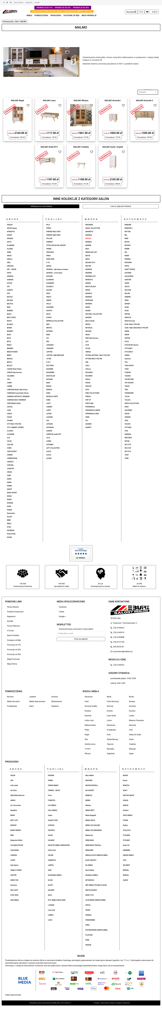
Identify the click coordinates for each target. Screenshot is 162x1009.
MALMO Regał (17, 100)
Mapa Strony (12, 664)
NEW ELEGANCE (91, 890)
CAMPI (9, 383)
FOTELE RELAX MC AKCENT (56, 245)
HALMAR (51, 840)
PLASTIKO (89, 935)
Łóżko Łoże (89, 720)
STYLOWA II (129, 352)
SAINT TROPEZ (130, 269)
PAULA (87, 379)
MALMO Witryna (81, 100)
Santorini (128, 359)
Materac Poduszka (136, 720)
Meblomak (89, 835)
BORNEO (10, 331)
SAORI (127, 283)
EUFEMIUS (10, 530)
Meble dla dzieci (13, 701)
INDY (48, 324)
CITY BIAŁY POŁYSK (14, 424)
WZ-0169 (128, 448)
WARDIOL (128, 434)
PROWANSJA (90, 407)
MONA (87, 290)
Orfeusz (88, 369)
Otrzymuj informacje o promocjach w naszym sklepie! (76, 629)
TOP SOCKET (129, 383)
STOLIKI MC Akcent (131, 345)
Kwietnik (88, 716)
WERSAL (126, 870)
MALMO (88, 238)
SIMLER (125, 805)
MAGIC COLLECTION (92, 228)
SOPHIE (127, 338)
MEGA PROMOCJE (89, 15)
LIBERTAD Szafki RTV (53, 434)
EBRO (9, 520)
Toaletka (132, 744)
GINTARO (49, 276)
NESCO (87, 324)
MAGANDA (89, 225)
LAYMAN (51, 905)
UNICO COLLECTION (132, 403)
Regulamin (29, 2)
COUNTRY (10, 468)
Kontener (132, 706)
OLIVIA (87, 348)
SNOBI (127, 331)
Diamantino (11, 513)
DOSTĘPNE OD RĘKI (72, 15)
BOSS (9, 335)
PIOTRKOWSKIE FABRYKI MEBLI (96, 930)
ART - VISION (11, 269)
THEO (127, 369)
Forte (50, 795)
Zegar (131, 753)
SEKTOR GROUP (128, 795)
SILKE (127, 310)
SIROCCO (128, 317)
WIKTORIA (128, 438)
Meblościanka (90, 725)
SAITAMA (128, 273)
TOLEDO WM (129, 379)
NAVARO (88, 317)
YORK (127, 458)
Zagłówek (111, 753)
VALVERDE (128, 410)
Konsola (110, 706)
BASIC (9, 314)
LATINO (49, 414)
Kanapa (132, 701)
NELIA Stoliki (89, 321)
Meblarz (88, 805)
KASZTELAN (50, 376)
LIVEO (50, 920)
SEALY (125, 790)
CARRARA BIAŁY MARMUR (16, 400)
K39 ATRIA (50, 365)
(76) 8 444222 (117, 628)
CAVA (9, 410)
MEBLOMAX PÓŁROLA (93, 845)
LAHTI (48, 403)
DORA (9, 506)
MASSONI (88, 780)
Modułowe (111, 725)
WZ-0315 (128, 451)
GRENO (48, 300)
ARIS (8, 262)
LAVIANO (49, 417)
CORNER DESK (12, 458)
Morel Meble (89, 870)
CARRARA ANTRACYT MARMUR (18, 396)
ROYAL (127, 266)
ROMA (127, 256)
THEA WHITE (129, 365)
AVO (8, 293)
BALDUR (10, 300)
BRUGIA (10, 359)
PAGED (87, 910)
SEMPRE (128, 297)
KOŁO (50, 895)
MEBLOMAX (89, 840)
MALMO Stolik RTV (49, 147)
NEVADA (88, 331)
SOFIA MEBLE (128, 815)
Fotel (87, 701)
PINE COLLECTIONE (92, 393)
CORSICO (10, 462)
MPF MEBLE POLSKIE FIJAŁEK (96, 885)
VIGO (126, 420)
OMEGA (88, 352)
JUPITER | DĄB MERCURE (55, 355)
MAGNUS (88, 235)
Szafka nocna (90, 744)
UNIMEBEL (126, 850)
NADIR (87, 307)
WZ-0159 (128, 444)
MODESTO (89, 280)
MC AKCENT (89, 790)
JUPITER (49, 352)
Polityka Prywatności (15, 612)
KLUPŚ (50, 885)
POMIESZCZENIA (41, 15)
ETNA (9, 527)
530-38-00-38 (117, 647)
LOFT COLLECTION (52, 448)
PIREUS (88, 396)
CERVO (9, 414)
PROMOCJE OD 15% (45, 8)
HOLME (50, 855)
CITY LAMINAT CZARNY (15, 427)
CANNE (9, 386)
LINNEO (50, 915)
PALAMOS (89, 372)
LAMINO (49, 407)
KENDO (48, 386)
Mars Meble (89, 775)
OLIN (87, 345)
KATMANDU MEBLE (55, 875)
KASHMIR (49, 369)
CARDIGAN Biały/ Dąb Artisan (17, 389)
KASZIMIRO (50, 372)
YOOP (127, 455)
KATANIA (49, 379)
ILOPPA (48, 317)
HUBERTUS (52, 860)
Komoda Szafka (91, 706)
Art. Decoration (15, 805)
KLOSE (50, 880)
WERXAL (126, 875)
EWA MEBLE (14, 900)
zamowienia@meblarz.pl (122, 651)
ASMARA (10, 280)
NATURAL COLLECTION (93, 314)
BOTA (9, 338)
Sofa (109, 735)
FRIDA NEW (50, 259)
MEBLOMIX (89, 850)
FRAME (48, 249)
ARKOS (12, 800)
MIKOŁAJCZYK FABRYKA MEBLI (96, 855)
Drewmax (13, 885)
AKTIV (9, 242)
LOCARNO (49, 444)
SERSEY (127, 304)
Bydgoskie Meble (16, 840)
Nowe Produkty (13, 635)
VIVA (126, 431)
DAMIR (9, 486)
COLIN (9, 441)
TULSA (127, 396)
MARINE (88, 245)
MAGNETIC (89, 231)
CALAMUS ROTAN (16, 845)
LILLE (48, 438)
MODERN (88, 273)
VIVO (124, 860)
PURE (87, 417)
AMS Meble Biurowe (17, 795)
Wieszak (132, 749)
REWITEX (126, 785)
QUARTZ (88, 427)
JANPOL (51, 865)
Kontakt (37, 2)
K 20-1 (48, 362)
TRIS (126, 389)
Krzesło (110, 711)
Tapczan (110, 744)
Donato (9, 517)
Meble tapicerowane (37, 701)
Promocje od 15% (14, 645)
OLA (86, 341)
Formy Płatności (13, 626)
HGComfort (52, 850)
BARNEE (10, 310)
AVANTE (10, 290)
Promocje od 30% (14, 654)
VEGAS (127, 414)
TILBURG (128, 372)
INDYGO (49, 328)
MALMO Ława (49, 100)
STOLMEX (126, 840)
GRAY (48, 293)
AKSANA (10, 238)
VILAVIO (127, 424)
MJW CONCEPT (90, 860)
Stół (86, 739)
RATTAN (128, 231)
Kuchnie (54, 697)
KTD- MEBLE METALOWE (56, 900)
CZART (12, 860)
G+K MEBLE (52, 805)
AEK (11, 780)
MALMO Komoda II (144, 100)
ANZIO (9, 256)
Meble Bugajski (90, 815)
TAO (126, 362)
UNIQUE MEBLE (128, 855)
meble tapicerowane (13, 995)
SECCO (127, 286)
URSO (127, 407)
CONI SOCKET (12, 451)
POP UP (88, 400)
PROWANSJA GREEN (92, 410)
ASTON (9, 283)
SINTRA (127, 314)
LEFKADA (49, 424)
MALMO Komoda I (113, 100)
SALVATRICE (129, 276)
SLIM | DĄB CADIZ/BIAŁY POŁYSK (136, 328)
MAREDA (88, 242)
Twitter (61, 612)
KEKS (48, 383)
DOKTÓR (13, 875)
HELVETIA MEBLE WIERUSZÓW (59, 845)
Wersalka (110, 749)
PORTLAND (89, 403)
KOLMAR (51, 890)
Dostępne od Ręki (14, 640)
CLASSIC (10, 431)
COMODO (13, 855)
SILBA (127, 307)
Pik (86, 420)
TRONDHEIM (129, 393)
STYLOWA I (129, 348)
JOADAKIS (50, 345)
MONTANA (89, 300)
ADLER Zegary (12, 228)
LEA (47, 420)
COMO (9, 448)
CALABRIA (10, 376)
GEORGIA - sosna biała (54, 273)
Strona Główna (18, 2)
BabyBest (13, 810)
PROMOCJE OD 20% (63, 8)
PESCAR (88, 386)
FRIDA (48, 256)
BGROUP (13, 825)
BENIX (12, 815)
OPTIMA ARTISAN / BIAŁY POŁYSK (97, 355)
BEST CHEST (11, 317)
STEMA (125, 820)
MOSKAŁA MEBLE (91, 875)
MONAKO (88, 297)
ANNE (9, 252)
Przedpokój (111, 730)
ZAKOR (125, 880)
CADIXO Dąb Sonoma (14, 372)
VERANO (128, 417)
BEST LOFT (14, 820)
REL (126, 235)
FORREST (49, 242)
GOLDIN (49, 290)
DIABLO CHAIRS (16, 870)
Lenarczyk (51, 910)
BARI (8, 307)
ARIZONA (10, 266)
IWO (47, 341)
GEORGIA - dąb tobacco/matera (57, 269)
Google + (62, 616)
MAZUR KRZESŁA (91, 785)
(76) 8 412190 (117, 642)
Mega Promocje (13, 659)
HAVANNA (50, 307)
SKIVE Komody (130, 321)
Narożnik (132, 725)
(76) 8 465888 (117, 637)
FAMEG (50, 780)
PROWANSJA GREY (92, 414)
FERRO (48, 228)
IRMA (48, 335)
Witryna (88, 753)
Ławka (131, 716)
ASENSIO (10, 276)
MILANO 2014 (90, 262)
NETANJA (88, 328)
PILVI (87, 389)
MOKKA (88, 283)
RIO (126, 252)
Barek (109, 697)
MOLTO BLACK (90, 286)
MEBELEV (88, 795)
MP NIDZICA (89, 880)
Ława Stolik (111, 716)
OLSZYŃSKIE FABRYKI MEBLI (95, 900)
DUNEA (9, 510)
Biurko (131, 697)
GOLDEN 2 (49, 286)
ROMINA (128, 259)
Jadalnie (32, 697)
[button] (9, 62)
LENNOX (49, 431)
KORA (48, 393)
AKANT (9, 235)
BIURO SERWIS (15, 830)
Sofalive (125, 810)
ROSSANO (128, 262)
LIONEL (48, 441)
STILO (127, 341)
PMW (87, 940)
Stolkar (125, 825)
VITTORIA (128, 427)
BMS (12, 835)
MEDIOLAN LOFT (91, 252)
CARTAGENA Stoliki (14, 403)
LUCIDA (49, 458)
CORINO (10, 455)
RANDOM (128, 225)
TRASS (127, 386)
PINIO (87, 925)
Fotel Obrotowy (113, 701)
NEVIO (87, 335)
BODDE (9, 328)
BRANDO (10, 348)
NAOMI (87, 310)
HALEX (50, 835)
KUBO (48, 400)
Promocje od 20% (14, 650)
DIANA (9, 496)
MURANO (88, 304)
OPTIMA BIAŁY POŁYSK (93, 359)
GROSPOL (51, 830)
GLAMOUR (50, 280)
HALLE (48, 304)
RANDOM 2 (129, 228)
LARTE (48, 410)
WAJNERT (126, 865)
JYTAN (48, 359)
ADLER (12, 775)
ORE (86, 362)
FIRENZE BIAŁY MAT (53, 231)
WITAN (127, 441)
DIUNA (9, 499)
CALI (8, 379)
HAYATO (49, 310)
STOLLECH (127, 830)
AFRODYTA (11, 231)
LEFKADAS (50, 427)
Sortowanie (147, 90)
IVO (47, 338)
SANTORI (128, 280)
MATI (87, 249)
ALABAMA (10, 245)
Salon (31, 706)
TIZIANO (128, 376)
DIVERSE (10, 503)
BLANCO (10, 324)
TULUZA (127, 400)
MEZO (87, 259)
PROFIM (88, 945)
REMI (126, 238)
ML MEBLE (89, 865)
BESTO (9, 321)
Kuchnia (132, 711)
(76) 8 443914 (117, 632)
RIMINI (127, 249)
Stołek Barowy (112, 739)
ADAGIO (10, 225)
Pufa (131, 730)
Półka (87, 730)
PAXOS (87, 383)
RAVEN (125, 775)
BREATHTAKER (12, 352)
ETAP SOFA (14, 895)
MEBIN (87, 800)
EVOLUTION (11, 534)
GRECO (48, 297)
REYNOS (128, 245)
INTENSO (49, 331)
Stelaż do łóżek (135, 735)
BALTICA (10, 304)
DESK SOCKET (12, 493)
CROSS (9, 472)
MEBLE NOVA (90, 820)
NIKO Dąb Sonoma (91, 338)
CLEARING (10, 434)
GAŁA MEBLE (52, 810)
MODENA (88, 269)
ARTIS (9, 273)
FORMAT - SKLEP (54, 790)
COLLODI (10, 444)
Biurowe (10, 697)
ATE (8, 286)
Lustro (109, 720)
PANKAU (88, 915)
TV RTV (88, 749)
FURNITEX (51, 800)
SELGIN (127, 293)
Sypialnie (55, 706)
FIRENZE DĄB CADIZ (53, 235)
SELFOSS (128, 290)
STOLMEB (126, 835)
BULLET (10, 365)
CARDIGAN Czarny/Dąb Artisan (18, 393)
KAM (49, 870)
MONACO (88, 293)
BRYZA (9, 362)
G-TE (48, 262)
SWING (127, 355)
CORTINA (10, 465)
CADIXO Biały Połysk (14, 369)
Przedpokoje (12, 706)
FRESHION (50, 252)
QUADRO (88, 424)
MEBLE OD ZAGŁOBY (92, 825)
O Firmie (10, 631)
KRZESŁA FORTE (52, 396)
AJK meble (14, 785)
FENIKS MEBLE (53, 785)
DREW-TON (14, 880)
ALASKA (10, 249)
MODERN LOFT (90, 276)
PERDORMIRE (90, 920)
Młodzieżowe (56, 701)
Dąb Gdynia (14, 865)
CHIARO (10, 420)
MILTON (88, 266)
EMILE (9, 523)
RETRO (127, 242)
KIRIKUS (49, 389)
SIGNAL (125, 800)
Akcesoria (89, 697)
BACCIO (10, 297)
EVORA (9, 537)
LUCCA (48, 451)
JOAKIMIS (49, 348)
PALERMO (88, 376)
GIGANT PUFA (53, 820)
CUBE (9, 475)
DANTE (9, 489)
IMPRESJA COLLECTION (54, 321)
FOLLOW (49, 238)
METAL (87, 256)
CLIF (8, 438)
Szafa (131, 739)
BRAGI (9, 345)
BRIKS (9, 355)
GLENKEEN (50, 283)
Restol (125, 780)
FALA (48, 225)
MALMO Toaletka (81, 147)
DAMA (9, 479)
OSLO (87, 365)
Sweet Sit (126, 845)
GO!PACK (51, 825)
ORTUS (87, 905)
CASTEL (10, 407)
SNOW (127, 335)
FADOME (51, 775)
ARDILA (9, 259)
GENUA (48, 266)
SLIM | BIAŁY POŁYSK (132, 324)
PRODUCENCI (55, 15)
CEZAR (9, 417)
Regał (87, 735)
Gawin (50, 815)
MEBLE (29, 15)
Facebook (62, 607)
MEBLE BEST (90, 810)
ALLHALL (13, 790)
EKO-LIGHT (14, 890)
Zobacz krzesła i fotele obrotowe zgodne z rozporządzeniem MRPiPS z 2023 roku (62, 11)
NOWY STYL (89, 895)
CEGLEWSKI (14, 850)
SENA (127, 300)
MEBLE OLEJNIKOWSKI (93, 830)
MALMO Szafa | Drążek (112, 147)
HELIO (48, 314)
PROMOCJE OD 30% (81, 8)
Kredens (88, 711)
